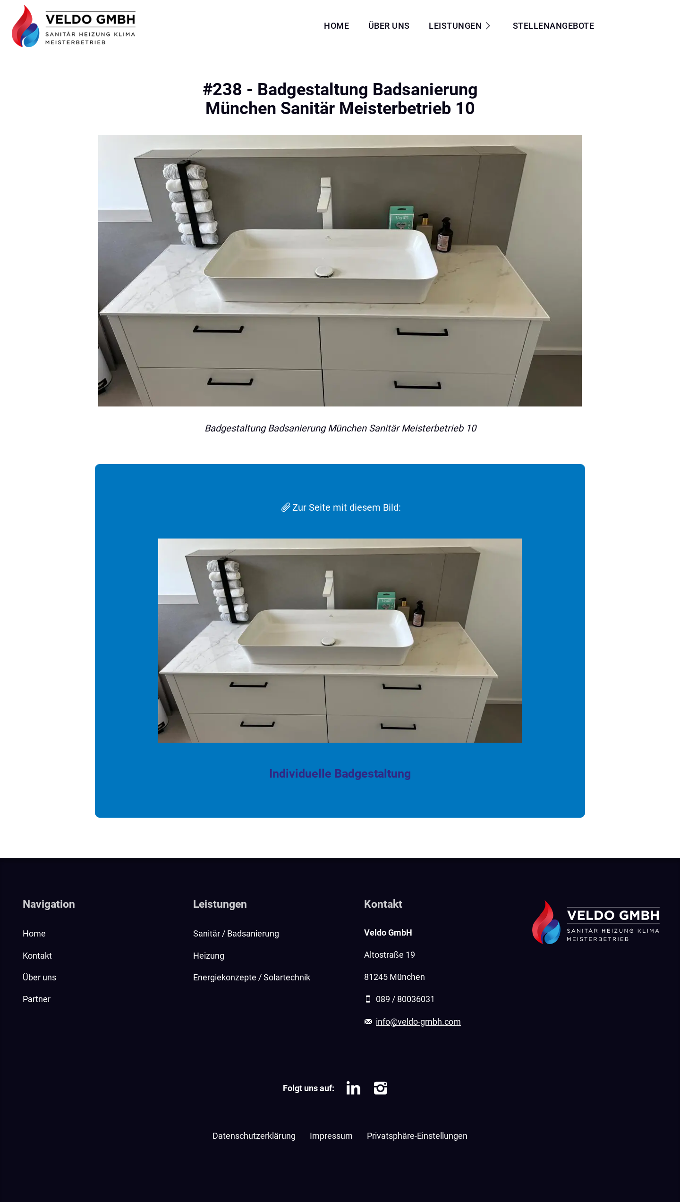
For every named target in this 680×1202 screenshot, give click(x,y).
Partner (37, 999)
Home (336, 26)
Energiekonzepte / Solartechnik (251, 977)
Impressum (331, 1136)
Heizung (208, 956)
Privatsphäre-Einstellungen (417, 1136)
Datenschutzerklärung (254, 1136)
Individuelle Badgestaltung (340, 773)
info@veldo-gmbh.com (418, 1022)
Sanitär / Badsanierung (236, 933)
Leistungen (455, 26)
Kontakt (640, 26)
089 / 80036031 (405, 999)
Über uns (389, 26)
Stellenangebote (554, 26)
